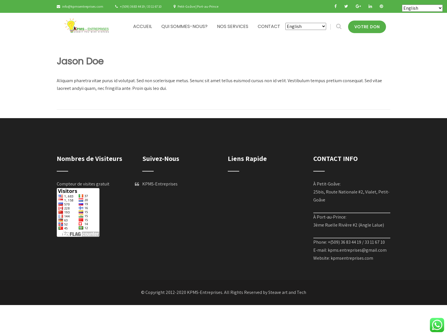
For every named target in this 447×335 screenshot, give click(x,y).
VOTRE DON (367, 27)
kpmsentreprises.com (352, 258)
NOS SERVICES (232, 26)
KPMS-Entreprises (160, 184)
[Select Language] (305, 26)
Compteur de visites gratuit (83, 184)
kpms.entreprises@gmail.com (357, 250)
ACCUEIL (142, 26)
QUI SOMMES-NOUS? (184, 26)
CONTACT (269, 26)
